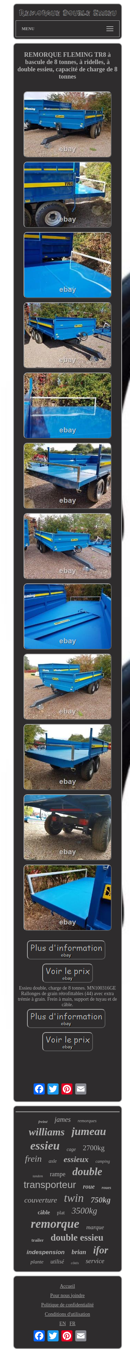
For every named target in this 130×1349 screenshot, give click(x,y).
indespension (46, 1252)
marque (95, 1227)
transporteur (50, 1184)
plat (61, 1212)
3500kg (84, 1210)
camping (103, 1161)
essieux (76, 1159)
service (95, 1261)
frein (33, 1159)
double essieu (77, 1237)
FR (73, 1323)
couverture (40, 1200)
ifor (101, 1250)
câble (44, 1212)
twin (74, 1198)
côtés (75, 1263)
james (62, 1119)
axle (53, 1161)
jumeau (88, 1131)
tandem (38, 1176)
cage (71, 1149)
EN (62, 1323)
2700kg (94, 1148)
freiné (42, 1121)
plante (37, 1262)
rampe (58, 1174)
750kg (100, 1200)
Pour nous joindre (67, 1295)
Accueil (67, 1286)
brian (78, 1252)
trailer (38, 1240)
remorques (87, 1120)
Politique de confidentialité (67, 1304)
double (87, 1171)
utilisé (57, 1262)
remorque (55, 1224)
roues (106, 1187)
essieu (45, 1145)
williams (46, 1131)
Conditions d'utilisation (67, 1314)
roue (89, 1186)
